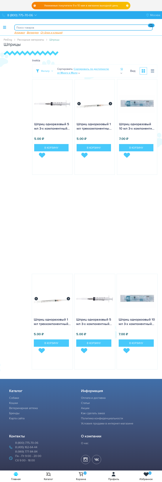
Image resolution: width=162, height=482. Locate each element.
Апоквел (19, 32)
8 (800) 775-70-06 (26, 443)
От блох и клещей (51, 32)
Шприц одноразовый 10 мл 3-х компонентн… (136, 126)
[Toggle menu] (4, 27)
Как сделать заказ (93, 413)
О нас (84, 443)
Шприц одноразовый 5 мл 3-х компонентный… (52, 126)
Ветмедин (33, 32)
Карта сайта (17, 418)
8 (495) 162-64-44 (26, 447)
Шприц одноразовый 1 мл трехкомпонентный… (52, 321)
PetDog (8, 39)
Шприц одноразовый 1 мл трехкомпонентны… (94, 126)
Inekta (36, 60)
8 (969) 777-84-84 (26, 451)
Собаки (14, 398)
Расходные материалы (30, 39)
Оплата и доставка (93, 398)
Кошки (13, 403)
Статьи (85, 403)
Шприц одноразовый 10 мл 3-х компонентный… (137, 321)
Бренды (14, 413)
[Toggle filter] (44, 71)
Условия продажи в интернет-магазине (107, 423)
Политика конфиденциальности (102, 418)
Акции (85, 408)
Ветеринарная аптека (23, 408)
